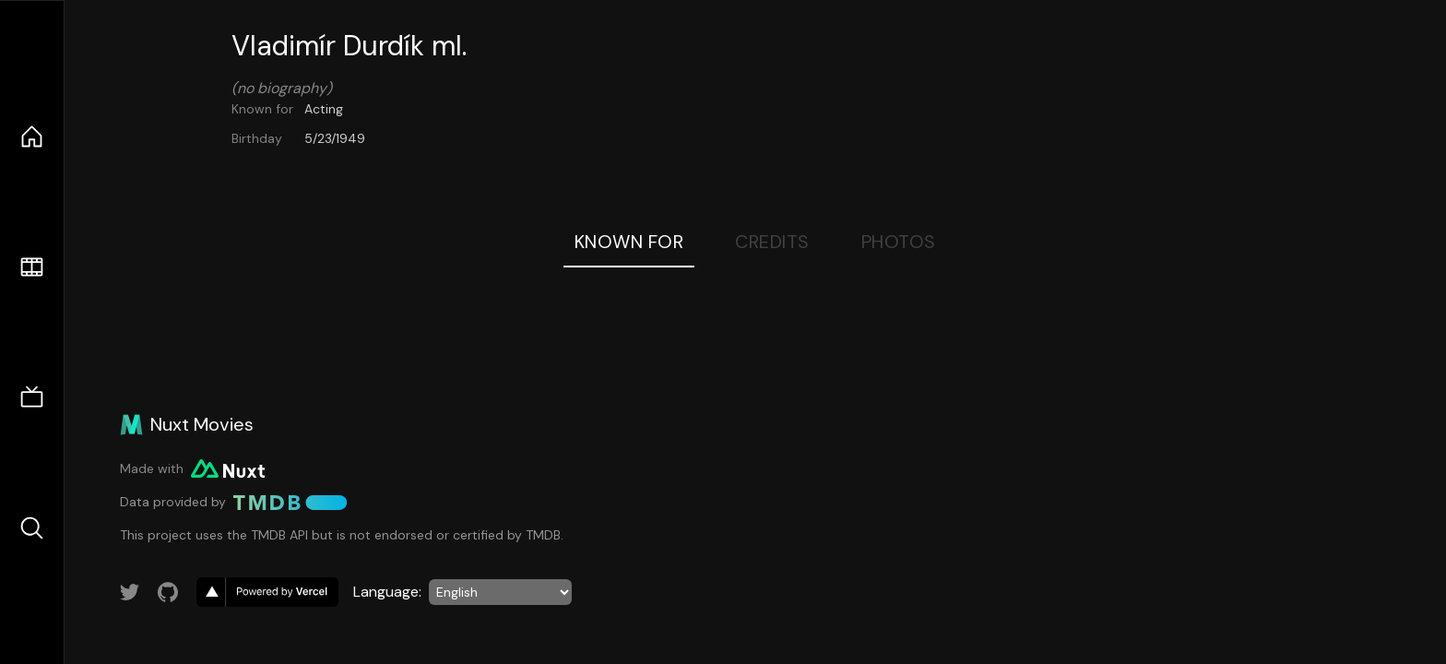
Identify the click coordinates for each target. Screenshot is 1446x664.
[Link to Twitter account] (130, 592)
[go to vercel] (267, 592)
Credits (772, 242)
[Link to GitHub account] (168, 592)
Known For (629, 242)
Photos (898, 242)
